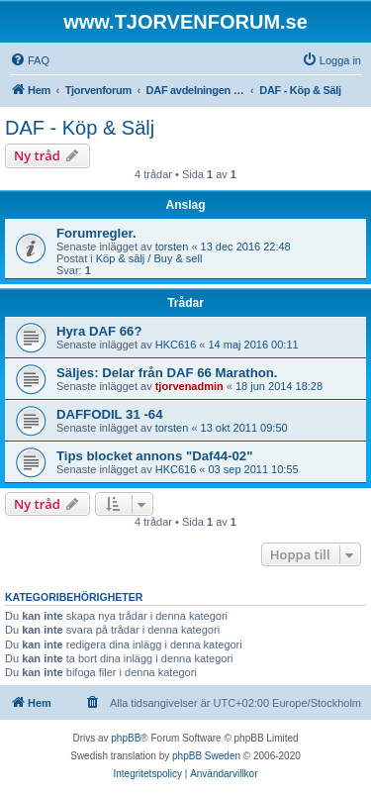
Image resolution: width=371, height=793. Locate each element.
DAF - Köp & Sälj (79, 128)
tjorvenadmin (189, 386)
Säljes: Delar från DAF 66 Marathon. (167, 372)
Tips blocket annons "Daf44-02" (154, 455)
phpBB (125, 738)
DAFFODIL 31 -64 (109, 414)
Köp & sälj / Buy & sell (149, 258)
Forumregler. (96, 233)
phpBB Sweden (206, 755)
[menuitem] (29, 60)
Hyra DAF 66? (98, 331)
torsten (172, 246)
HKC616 (176, 344)
